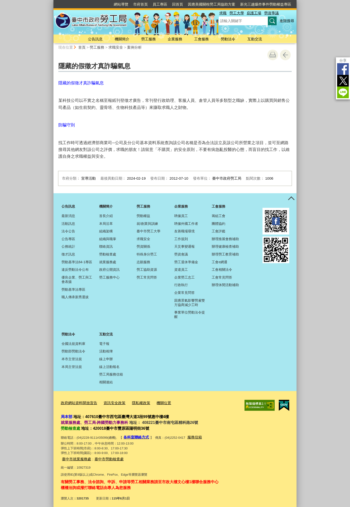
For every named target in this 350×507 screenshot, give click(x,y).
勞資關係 (143, 246)
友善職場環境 (184, 231)
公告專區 (68, 239)
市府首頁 (140, 4)
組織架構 (106, 231)
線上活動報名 (109, 367)
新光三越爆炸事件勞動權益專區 (265, 4)
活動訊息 (68, 224)
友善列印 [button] (272, 55)
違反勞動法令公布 (75, 269)
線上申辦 (106, 359)
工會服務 (201, 39)
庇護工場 (254, 13)
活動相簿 (106, 351)
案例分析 (134, 47)
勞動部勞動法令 (73, 351)
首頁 (82, 47)
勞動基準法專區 (73, 289)
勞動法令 (228, 39)
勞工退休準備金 (186, 262)
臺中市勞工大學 (148, 231)
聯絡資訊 (106, 246)
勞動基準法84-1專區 (76, 262)
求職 (223, 13)
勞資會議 (181, 254)
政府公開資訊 (109, 269)
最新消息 (68, 216)
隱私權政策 (132, 402)
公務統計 (68, 246)
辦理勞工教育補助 (225, 254)
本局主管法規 (71, 367)
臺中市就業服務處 (74, 456)
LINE (343, 92)
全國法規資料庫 (73, 344)
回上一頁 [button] (285, 55)
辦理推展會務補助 (225, 239)
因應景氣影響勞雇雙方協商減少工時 (189, 302)
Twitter (343, 81)
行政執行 (181, 285)
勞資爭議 (271, 13)
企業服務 (175, 39)
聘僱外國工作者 (186, 224)
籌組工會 (218, 216)
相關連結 (106, 382)
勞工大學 (236, 13)
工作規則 (181, 239)
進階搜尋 (287, 21)
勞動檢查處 (107, 254)
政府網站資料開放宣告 (76, 402)
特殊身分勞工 (147, 254)
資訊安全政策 (108, 402)
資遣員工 (181, 269)
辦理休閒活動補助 (225, 285)
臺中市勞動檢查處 (103, 456)
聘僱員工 (181, 216)
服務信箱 (190, 435)
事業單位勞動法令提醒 (189, 314)
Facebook (343, 69)
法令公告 (68, 231)
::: (51, 2)
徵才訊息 (68, 254)
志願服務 (143, 262)
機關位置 (152, 402)
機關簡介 (122, 39)
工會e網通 (219, 262)
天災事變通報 (184, 246)
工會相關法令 (222, 269)
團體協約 (218, 224)
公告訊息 (95, 39)
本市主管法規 (71, 359)
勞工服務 (148, 39)
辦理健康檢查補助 (225, 246)
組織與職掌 (107, 239)
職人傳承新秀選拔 (75, 297)
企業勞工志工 (184, 277)
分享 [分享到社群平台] (343, 60)
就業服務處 (107, 262)
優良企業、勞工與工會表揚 (76, 279)
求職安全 (115, 47)
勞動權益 (143, 216)
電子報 (104, 344)
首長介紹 (106, 216)
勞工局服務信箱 (111, 374)
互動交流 (254, 39)
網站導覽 (121, 4)
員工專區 (160, 4)
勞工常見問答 (147, 277)
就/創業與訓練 (147, 224)
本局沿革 (106, 224)
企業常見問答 (184, 293)
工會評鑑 (218, 231)
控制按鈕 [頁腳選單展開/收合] (291, 198)
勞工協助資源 (147, 269)
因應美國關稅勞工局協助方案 (211, 4)
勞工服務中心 (109, 277)
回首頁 (177, 4)
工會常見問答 (222, 277)
